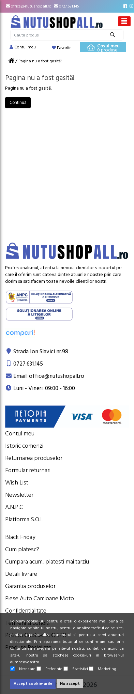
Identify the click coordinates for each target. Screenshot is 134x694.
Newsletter (19, 495)
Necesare (22, 669)
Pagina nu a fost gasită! (40, 61)
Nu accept (70, 684)
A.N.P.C (14, 507)
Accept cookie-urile (33, 684)
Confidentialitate (25, 610)
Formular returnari (27, 470)
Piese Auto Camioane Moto (39, 598)
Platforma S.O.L (24, 519)
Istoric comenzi (24, 446)
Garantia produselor (30, 586)
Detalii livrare (21, 574)
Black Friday (20, 537)
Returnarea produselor (33, 458)
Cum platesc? (22, 549)
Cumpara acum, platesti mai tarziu (47, 561)
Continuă (18, 102)
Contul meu (19, 433)
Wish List (16, 482)
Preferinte (49, 669)
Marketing (102, 669)
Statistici (75, 669)
